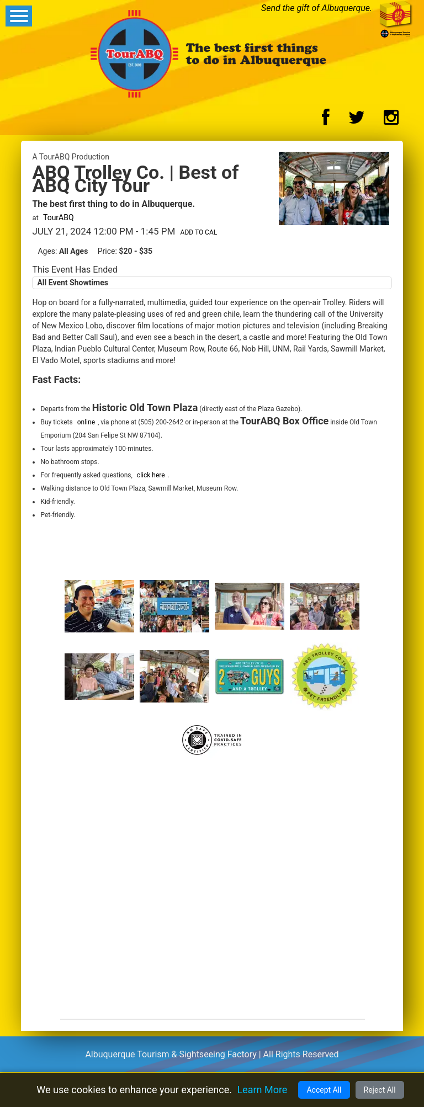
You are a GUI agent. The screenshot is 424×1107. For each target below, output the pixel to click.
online (86, 422)
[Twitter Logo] (357, 121)
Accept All (323, 1089)
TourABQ (58, 217)
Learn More (262, 1089)
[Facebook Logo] (325, 121)
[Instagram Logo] (391, 121)
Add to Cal (199, 232)
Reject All (380, 1089)
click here (151, 475)
